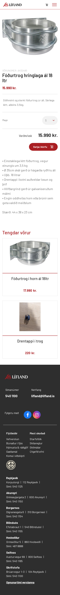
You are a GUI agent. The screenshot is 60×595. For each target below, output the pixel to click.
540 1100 (11, 396)
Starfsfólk (36, 439)
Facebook (27, 415)
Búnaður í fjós (14, 443)
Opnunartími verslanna (20, 582)
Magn (5, 120)
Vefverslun (12, 439)
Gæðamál (11, 451)
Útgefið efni (37, 451)
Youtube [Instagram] (37, 415)
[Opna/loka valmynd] (54, 5)
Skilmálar (35, 447)
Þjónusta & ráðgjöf (17, 447)
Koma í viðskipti (15, 455)
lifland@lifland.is (43, 396)
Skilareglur (36, 443)
